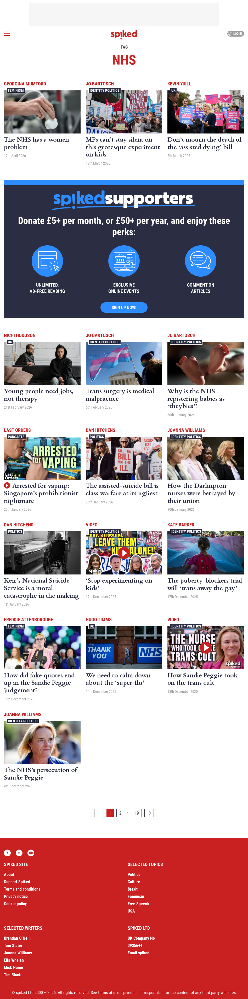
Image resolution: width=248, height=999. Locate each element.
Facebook (7, 853)
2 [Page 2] (120, 813)
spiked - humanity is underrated (124, 34)
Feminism (16, 90)
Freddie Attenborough (29, 619)
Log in (235, 34)
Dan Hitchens (100, 430)
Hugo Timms (99, 619)
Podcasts (16, 437)
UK (173, 90)
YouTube (30, 853)
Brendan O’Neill (17, 938)
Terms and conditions (22, 889)
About (9, 874)
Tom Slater (13, 945)
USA (131, 911)
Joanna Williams (186, 430)
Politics (97, 437)
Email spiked (138, 952)
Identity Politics (105, 90)
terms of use (108, 992)
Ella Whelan (14, 960)
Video (92, 524)
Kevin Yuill (179, 83)
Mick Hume (13, 967)
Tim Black (12, 974)
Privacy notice (16, 896)
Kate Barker (180, 524)
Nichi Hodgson (20, 335)
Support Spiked (17, 881)
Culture (134, 881)
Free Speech (138, 903)
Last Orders (17, 430)
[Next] (149, 813)
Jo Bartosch (100, 83)
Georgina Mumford (25, 83)
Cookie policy (15, 903)
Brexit (133, 889)
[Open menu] (7, 33)
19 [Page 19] (137, 813)
